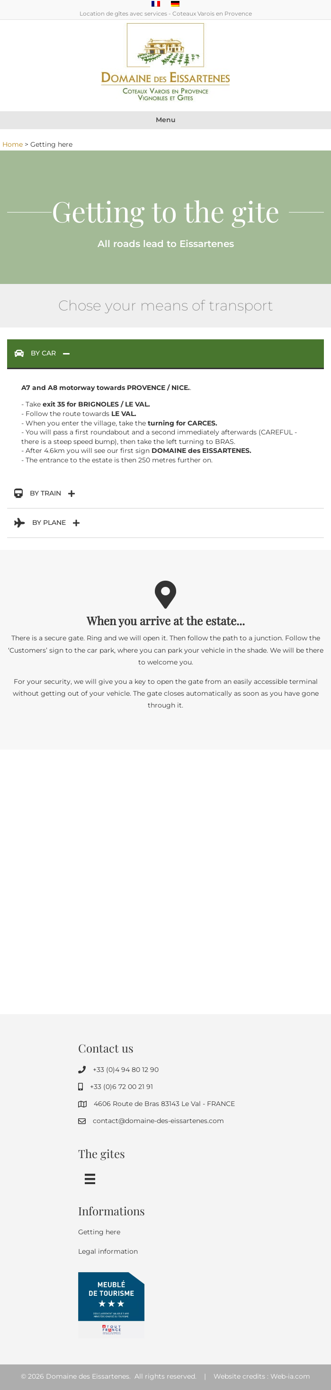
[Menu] (90, 1179)
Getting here (99, 1232)
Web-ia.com (290, 1376)
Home (12, 144)
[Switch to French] (156, 4)
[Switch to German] (175, 4)
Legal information (108, 1251)
